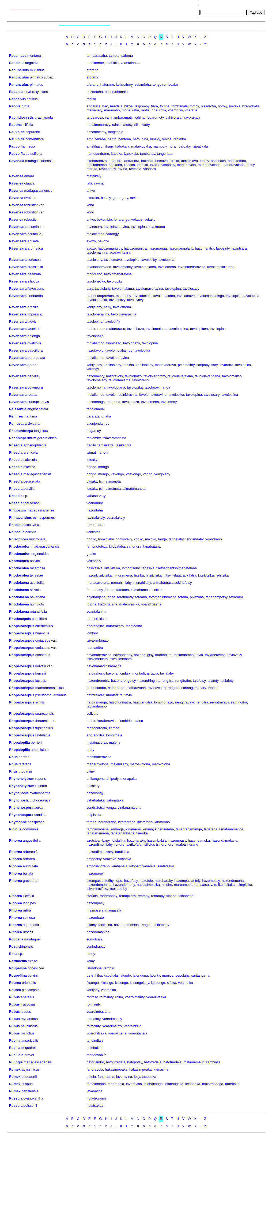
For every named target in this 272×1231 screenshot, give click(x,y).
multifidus (37, 70)
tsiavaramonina (114, 438)
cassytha (32, 525)
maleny (114, 742)
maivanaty (94, 110)
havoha (112, 673)
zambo (114, 728)
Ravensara (18, 227)
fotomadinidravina (162, 597)
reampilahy (127, 896)
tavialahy (167, 673)
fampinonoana (97, 829)
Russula (15, 1098)
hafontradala (115, 1062)
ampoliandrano (97, 866)
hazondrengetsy (123, 681)
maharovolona (97, 764)
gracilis (33, 307)
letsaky (91, 460)
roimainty (107, 997)
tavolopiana (199, 329)
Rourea (15, 983)
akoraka (92, 198)
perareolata (36, 358)
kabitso (128, 365)
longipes (29, 903)
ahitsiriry (92, 786)
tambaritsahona (121, 56)
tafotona (122, 590)
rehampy (157, 896)
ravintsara (94, 227)
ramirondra (94, 525)
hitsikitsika (94, 568)
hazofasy (131, 881)
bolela (91, 1077)
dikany (91, 925)
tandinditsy (94, 1040)
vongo (147, 474)
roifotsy (91, 997)
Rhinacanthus (20, 517)
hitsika (139, 575)
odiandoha (142, 84)
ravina (122, 169)
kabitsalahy (112, 365)
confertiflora (35, 139)
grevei (29, 1055)
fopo (118, 881)
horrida (30, 532)
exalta (32, 961)
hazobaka (218, 161)
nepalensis (29, 1091)
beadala (116, 106)
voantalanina (131, 63)
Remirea (15, 416)
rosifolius (27, 1033)
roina (119, 997)
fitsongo (92, 983)
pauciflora (35, 350)
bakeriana (37, 597)
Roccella (16, 939)
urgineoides (40, 554)
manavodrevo (165, 365)
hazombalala (157, 840)
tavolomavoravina (149, 289)
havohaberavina (98, 655)
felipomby (142, 106)
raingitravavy (185, 702)
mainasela (113, 910)
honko (91, 539)
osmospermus (44, 517)
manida (167, 975)
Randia (14, 63)
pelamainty (186, 365)
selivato (92, 714)
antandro (115, 161)
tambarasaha (96, 56)
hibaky (155, 139)
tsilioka (148, 844)
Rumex (14, 1069)
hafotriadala (172, 1062)
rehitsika (147, 568)
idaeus (26, 1012)
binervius (42, 633)
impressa (35, 314)
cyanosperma (40, 793)
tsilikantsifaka (224, 885)
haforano (107, 84)
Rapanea (16, 92)
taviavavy (235, 655)
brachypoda (44, 117)
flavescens (36, 289)
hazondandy (122, 655)
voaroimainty (135, 997)
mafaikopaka (141, 146)
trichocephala (40, 800)
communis (30, 829)
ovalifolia (34, 343)
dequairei (28, 1048)
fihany (109, 146)
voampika (185, 983)
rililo (137, 125)
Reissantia (17, 409)
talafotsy (199, 681)
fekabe (100, 139)
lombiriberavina (131, 721)
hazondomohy (124, 885)
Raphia (14, 106)
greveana (30, 881)
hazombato (95, 918)
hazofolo (146, 881)
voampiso (175, 110)
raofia (145, 110)
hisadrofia (208, 106)
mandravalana (233, 165)
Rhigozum (17, 510)
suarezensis (44, 714)
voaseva (124, 859)
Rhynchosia (19, 793)
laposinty (222, 248)
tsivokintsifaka (97, 889)
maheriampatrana (100, 296)
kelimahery (124, 84)
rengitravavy (219, 702)
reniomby (93, 438)
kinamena (133, 829)
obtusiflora (34, 154)
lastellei (33, 329)
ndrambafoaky (179, 146)
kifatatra (178, 575)
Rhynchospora (21, 807)
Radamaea (17, 56)
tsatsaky (205, 885)
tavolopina (139, 227)
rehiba (166, 139)
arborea (29, 852)
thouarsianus (45, 721)
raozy (90, 954)
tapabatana (152, 546)
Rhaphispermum (22, 438)
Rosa (13, 946)
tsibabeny (161, 925)
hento (112, 139)
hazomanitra (204, 248)
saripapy (203, 365)
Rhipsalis (16, 525)
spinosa (29, 918)
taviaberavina (215, 655)
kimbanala (119, 866)
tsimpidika (244, 885)
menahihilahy (121, 583)
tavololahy (94, 260)
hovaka (234, 106)
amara (29, 176)
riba (154, 110)
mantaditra (134, 626)
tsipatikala (200, 146)
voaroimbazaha (98, 1012)
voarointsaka (156, 997)
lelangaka (192, 1084)
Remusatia (18, 423)
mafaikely (93, 176)
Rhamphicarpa (21, 431)
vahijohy (92, 990)
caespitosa (36, 822)
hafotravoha (136, 688)
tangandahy (194, 539)
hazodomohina (97, 932)
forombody (94, 590)
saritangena (200, 975)
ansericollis (30, 1040)
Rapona (15, 125)
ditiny (90, 771)
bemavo (161, 161)
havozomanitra (135, 248)
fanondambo (96, 688)
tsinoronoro (164, 844)
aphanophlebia (35, 445)
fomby (194, 106)
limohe (167, 885)
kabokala (122, 146)
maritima (30, 416)
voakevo (109, 859)
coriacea (34, 260)
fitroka (174, 161)
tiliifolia (28, 125)
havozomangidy (110, 248)
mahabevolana (209, 165)
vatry (146, 125)
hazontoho (94, 92)
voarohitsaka (96, 1033)
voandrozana (151, 604)
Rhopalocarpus (21, 626)
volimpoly (93, 561)
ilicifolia (28, 896)
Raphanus (17, 99)
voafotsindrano (186, 844)
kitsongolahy (139, 983)
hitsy (167, 575)
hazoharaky (136, 840)
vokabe (136, 219)
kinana (148, 829)
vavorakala (191, 117)
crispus (26, 1084)
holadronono (96, 1098)
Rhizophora (18, 539)
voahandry (94, 503)
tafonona (113, 402)
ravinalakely (95, 517)
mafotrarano (115, 329)
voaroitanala (137, 1033)
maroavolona (140, 764)
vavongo (117, 474)
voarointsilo (132, 1026)
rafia (135, 110)
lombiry (92, 633)
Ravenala (16, 161)
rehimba (179, 139)
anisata (33, 241)
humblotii (37, 604)
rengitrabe (183, 681)
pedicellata (32, 481)
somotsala (94, 939)
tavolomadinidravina (121, 395)
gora (116, 198)
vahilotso (93, 532)
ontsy (251, 165)
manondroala (96, 728)
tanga (162, 539)
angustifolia (31, 840)
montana (34, 56)
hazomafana (108, 604)
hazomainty (95, 376)
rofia (162, 110)
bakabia (147, 161)
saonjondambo (97, 423)
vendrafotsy (95, 807)
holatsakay (94, 1106)
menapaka (128, 779)
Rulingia (15, 1062)
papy (107, 307)
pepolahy (182, 975)
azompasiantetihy (99, 881)
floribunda (35, 296)
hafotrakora (115, 626)
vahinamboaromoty (149, 117)
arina (111, 597)
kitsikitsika (112, 568)
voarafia (191, 110)
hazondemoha (233, 881)
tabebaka (149, 1077)
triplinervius (44, 728)
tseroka (142, 833)
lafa (89, 183)
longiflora (41, 431)
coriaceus (42, 640)
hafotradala (152, 1062)
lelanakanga (153, 1084)
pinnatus (36, 77)
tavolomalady (96, 380)
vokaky (150, 219)
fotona (109, 590)
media (30, 146)
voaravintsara (119, 252)
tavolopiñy (112, 321)
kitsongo (121, 983)
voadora (149, 169)
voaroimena (117, 1033)
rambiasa (213, 1062)
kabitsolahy (144, 365)
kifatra (191, 575)
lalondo (125, 975)
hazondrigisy (143, 655)
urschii (28, 932)
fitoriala (92, 896)
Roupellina (18, 968)
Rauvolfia (17, 132)
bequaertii (29, 1077)
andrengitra (95, 626)
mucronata (37, 539)
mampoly (160, 146)
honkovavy (124, 539)
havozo (103, 241)
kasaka (129, 165)
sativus (32, 99)
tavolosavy (191, 289)
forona (91, 822)
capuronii (33, 132)
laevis (32, 321)
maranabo (112, 110)
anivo (90, 191)
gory (125, 198)
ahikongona (95, 779)
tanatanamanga (231, 829)
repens (40, 779)
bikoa (128, 106)
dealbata (34, 274)
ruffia (25, 106)
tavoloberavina (97, 314)
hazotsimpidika (148, 885)
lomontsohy (131, 568)
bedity (91, 445)
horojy (222, 106)
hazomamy (95, 873)
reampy (143, 896)
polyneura (35, 387)
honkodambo (96, 165)
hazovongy (94, 793)
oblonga (34, 336)
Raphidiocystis (21, 117)
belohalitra (94, 1048)
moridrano (94, 274)
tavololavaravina (116, 227)
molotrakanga (212, 1084)
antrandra (131, 161)
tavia (199, 655)
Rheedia (15, 445)
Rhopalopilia (19, 742)
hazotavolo (94, 350)
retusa (32, 395)
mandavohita (96, 1055)
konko (138, 539)
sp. (26, 496)
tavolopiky (149, 260)
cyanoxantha (33, 1098)
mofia (126, 110)
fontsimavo (189, 161)
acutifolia (34, 234)
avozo (91, 241)
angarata (93, 106)
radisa (91, 99)
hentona (124, 139)
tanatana (210, 829)
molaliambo (95, 234)
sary (89, 289)
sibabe (171, 896)
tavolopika (131, 260)
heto (136, 139)
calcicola (30, 460)
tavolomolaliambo (220, 267)
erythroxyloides (36, 92)
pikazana (197, 597)
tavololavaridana (207, 376)
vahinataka (115, 800)
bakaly (106, 198)
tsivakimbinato (97, 640)
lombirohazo (163, 702)
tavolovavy (135, 300)
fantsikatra (105, 445)
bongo (91, 467)
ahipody (113, 779)
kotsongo (158, 983)
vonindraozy (95, 946)
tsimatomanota (134, 489)
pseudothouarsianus (51, 695)
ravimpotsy (107, 169)
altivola (35, 590)
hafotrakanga (96, 702)
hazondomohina (98, 885)
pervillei (33, 376)
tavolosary (211, 395)
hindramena (123, 575)
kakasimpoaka (140, 1069)
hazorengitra (142, 702)
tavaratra (226, 365)
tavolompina (178, 329)
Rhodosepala (20, 619)
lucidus (40, 681)
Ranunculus (19, 70)
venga (111, 807)
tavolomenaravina (191, 267)
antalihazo (94, 146)
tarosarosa (94, 117)
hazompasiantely (188, 881)
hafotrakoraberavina (102, 721)
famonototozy (96, 546)
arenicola (31, 452)
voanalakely (116, 517)
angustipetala (37, 409)
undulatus (42, 735)
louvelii (40, 666)
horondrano (107, 822)
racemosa (37, 568)
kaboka (116, 154)
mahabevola (186, 165)
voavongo (133, 474)
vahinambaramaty (118, 117)
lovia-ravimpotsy (162, 165)
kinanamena (164, 829)
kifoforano (162, 822)
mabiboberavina (98, 757)
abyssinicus (30, 1069)
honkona (115, 165)
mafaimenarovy (98, 125)
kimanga (117, 829)
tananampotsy (216, 597)
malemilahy (119, 764)
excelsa (29, 467)
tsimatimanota (97, 452)
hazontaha (94, 510)
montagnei (32, 939)
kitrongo (107, 983)
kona (90, 205)
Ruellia (14, 1040)
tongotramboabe (165, 84)
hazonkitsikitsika (99, 575)
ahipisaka (93, 815)
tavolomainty (122, 267)
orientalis (29, 983)
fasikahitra (123, 445)
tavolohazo (135, 329)
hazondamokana (224, 840)
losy (137, 1077)
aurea (38, 807)
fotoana (141, 597)
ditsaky (91, 481)
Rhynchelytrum (21, 779)
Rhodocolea (19, 561)
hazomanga (158, 248)
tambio (109, 968)
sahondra (134, 546)
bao (105, 106)
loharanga (121, 219)
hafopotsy (93, 859)
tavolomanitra (96, 252)
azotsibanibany (97, 840)
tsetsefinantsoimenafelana (176, 568)
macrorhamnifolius (49, 688)
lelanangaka (174, 1084)
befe (89, 975)
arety (90, 750)
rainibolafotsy (122, 125)
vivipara (34, 423)
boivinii (35, 561)
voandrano (213, 539)
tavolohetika (95, 281)
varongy (112, 234)
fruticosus (28, 1004)
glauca (29, 183)
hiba (145, 139)
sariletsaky (165, 866)
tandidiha (122, 852)
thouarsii (25, 771)
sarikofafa (133, 844)
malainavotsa (96, 742)
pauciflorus (29, 1026)
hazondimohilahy (99, 844)
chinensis (25, 946)
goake (91, 554)
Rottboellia (18, 961)
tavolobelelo (142, 296)
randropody (108, 896)
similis (40, 702)
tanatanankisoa (122, 833)
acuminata (36, 227)
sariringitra (190, 688)
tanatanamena (97, 833)
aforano (92, 70)
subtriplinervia (38, 402)
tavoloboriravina (98, 267)
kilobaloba (117, 546)
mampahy (123, 296)
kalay (90, 961)
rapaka (91, 169)
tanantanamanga (189, 829)
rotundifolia (38, 611)
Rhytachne (18, 822)
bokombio (104, 219)
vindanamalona (129, 807)
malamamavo (193, 1062)
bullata (28, 873)
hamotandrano (97, 154)
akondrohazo (96, 161)
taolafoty (226, 681)
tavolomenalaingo (210, 296)
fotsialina (118, 840)
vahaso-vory (95, 496)
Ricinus (15, 829)
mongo (103, 467)
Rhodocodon (19, 546)
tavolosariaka (96, 300)
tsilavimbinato (97, 659)
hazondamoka (199, 840)
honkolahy (106, 539)
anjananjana (95, 597)
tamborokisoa (96, 619)
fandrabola (94, 1069)
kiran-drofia (251, 106)
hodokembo (237, 161)
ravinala (135, 169)
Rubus (14, 997)
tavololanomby (154, 376)
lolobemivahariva (142, 866)
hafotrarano (95, 329)
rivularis (30, 198)
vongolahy (162, 474)
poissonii (30, 1106)
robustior (31, 205)
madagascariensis (39, 161)
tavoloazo (113, 343)
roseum (41, 786)
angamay (93, 431)
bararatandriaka (98, 416)
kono (90, 212)
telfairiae (36, 575)
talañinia (112, 63)
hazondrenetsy (97, 681)
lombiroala (114, 735)
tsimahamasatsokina (147, 590)
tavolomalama (145, 267)
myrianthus (29, 1019)
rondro (119, 844)
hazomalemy (96, 132)
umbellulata (40, 750)
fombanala (180, 106)
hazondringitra (149, 681)
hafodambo (95, 1062)
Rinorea (15, 840)
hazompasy (177, 840)
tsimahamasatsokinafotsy (172, 583)
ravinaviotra (157, 688)
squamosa (31, 925)
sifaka (171, 983)
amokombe (95, 63)
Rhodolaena (19, 583)
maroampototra (186, 885)
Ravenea (16, 176)
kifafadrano (126, 822)
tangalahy (176, 539)
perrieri (33, 365)
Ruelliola (16, 1055)
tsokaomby (118, 889)
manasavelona (97, 583)
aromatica (35, 248)
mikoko (150, 539)
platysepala (31, 990)
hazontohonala (116, 92)
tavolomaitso (232, 376)
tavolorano (157, 227)
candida (40, 815)
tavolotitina (229, 395)
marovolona (161, 764)
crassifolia (35, 267)
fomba (164, 106)
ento (89, 139)
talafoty (212, 681)
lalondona (93, 968)
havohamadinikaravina (103, 666)
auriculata (30, 866)
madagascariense (40, 510)
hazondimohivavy (99, 852)
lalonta (155, 975)
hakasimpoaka (116, 1069)
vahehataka (95, 800)
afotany (92, 77)
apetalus (27, 997)
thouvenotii (32, 503)
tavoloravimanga (157, 387)
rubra (27, 910)
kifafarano (145, 822)
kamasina (160, 1069)
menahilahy (142, 583)
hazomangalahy (181, 248)
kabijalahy (94, 307)
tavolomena (167, 267)
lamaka (142, 165)
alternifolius (44, 626)
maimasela (94, 910)
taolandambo (183, 655)
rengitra (167, 681)
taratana (25, 764)
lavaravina (124, 1077)
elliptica (33, 281)
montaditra (140, 673)
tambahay (147, 154)
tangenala (115, 132)
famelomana (96, 1084)
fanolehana (95, 409)
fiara (154, 106)
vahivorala (173, 117)
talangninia (29, 63)
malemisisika (129, 604)
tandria (213, 688)
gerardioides (47, 438)
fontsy (204, 161)
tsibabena (185, 896)
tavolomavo (113, 260)
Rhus (13, 757)
